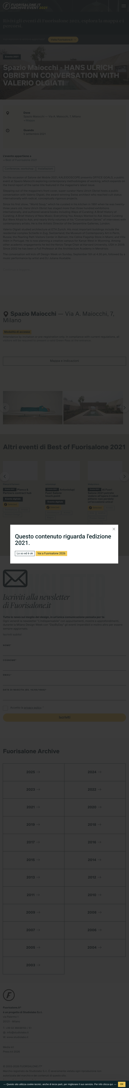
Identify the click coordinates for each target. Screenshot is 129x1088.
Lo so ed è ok (25, 553)
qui (111, 1084)
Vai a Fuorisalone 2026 (51, 553)
